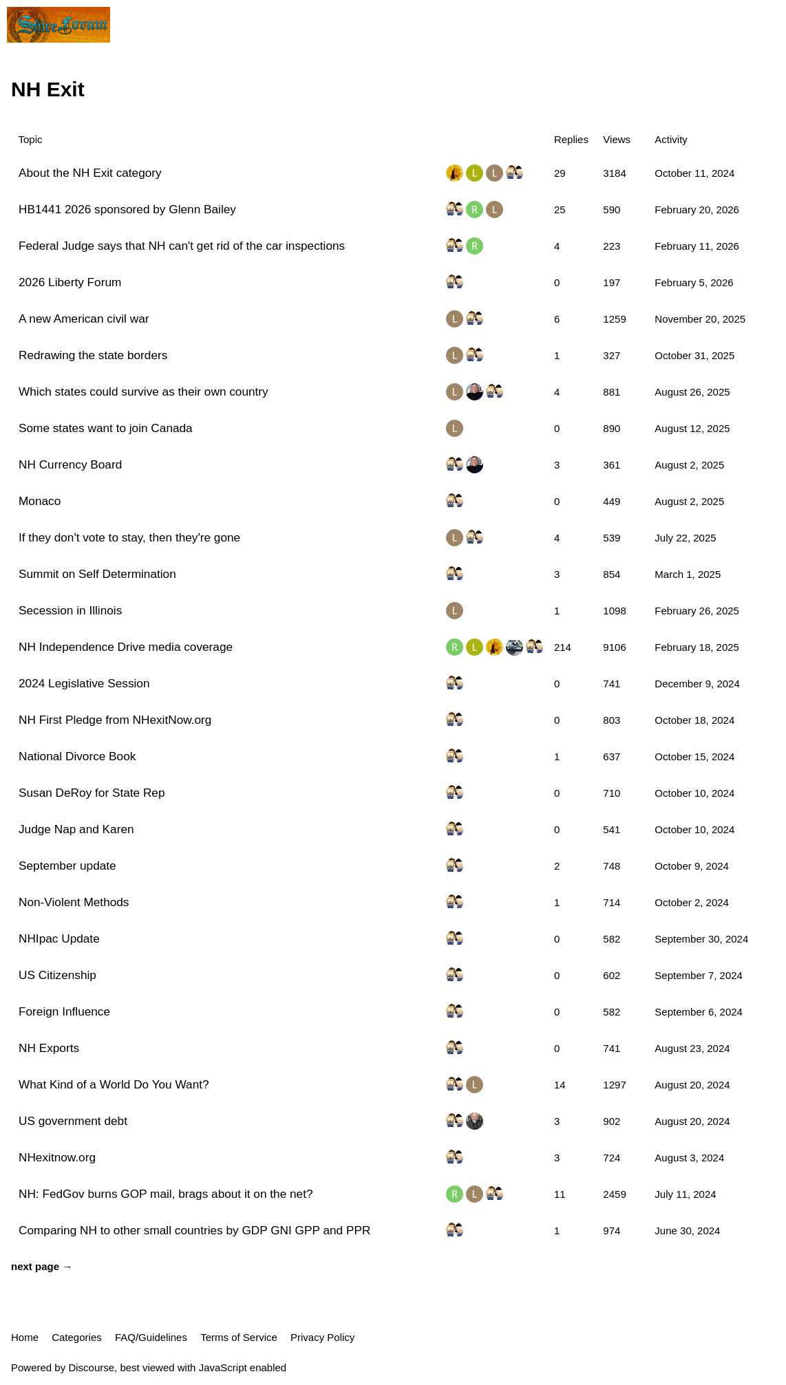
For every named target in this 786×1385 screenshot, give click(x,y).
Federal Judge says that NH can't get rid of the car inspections (182, 246)
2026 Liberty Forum (70, 282)
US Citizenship (57, 975)
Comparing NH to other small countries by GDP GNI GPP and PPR (194, 1230)
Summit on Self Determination (97, 574)
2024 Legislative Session (84, 683)
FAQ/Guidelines (151, 1337)
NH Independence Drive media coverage (126, 647)
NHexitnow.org (57, 1157)
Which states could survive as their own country (143, 391)
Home (25, 1337)
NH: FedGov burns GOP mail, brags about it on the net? (166, 1194)
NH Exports (49, 1048)
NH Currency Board (70, 464)
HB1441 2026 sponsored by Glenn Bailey (127, 209)
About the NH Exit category (90, 173)
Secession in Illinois (70, 610)
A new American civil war (84, 318)
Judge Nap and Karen (76, 829)
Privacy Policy (322, 1337)
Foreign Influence (64, 1011)
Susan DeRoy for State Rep (91, 792)
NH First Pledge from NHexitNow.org (115, 720)
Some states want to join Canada (106, 428)
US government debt (73, 1121)
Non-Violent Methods (74, 902)
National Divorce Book (77, 756)
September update (67, 865)
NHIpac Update (59, 938)
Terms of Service (238, 1337)
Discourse (91, 1367)
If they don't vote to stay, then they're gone (129, 537)
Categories (77, 1337)
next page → (41, 1266)
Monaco (40, 501)
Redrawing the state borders (93, 355)
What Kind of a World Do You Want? (114, 1084)
